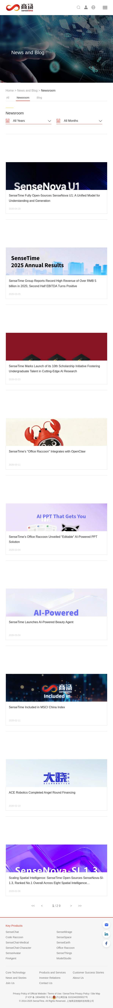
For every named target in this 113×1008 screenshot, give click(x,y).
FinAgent (11, 958)
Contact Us (45, 983)
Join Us (10, 983)
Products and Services (52, 972)
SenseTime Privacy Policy (76, 993)
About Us (78, 977)
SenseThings (64, 953)
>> (80, 905)
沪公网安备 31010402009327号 (70, 997)
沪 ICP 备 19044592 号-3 (37, 997)
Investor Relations (49, 977)
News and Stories (16, 977)
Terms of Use (54, 993)
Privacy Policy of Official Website (29, 993)
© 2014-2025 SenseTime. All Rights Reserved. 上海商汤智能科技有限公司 (56, 1001)
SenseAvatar (13, 953)
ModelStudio (64, 958)
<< (33, 905)
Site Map (95, 993)
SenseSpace (64, 937)
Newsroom (23, 98)
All (7, 97)
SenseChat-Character (18, 947)
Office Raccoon (66, 947)
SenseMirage (64, 931)
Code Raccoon (14, 937)
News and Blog (27, 90)
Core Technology (16, 972)
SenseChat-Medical (17, 942)
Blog (39, 97)
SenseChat (12, 931)
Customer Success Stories (88, 972)
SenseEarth (63, 942)
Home (10, 90)
